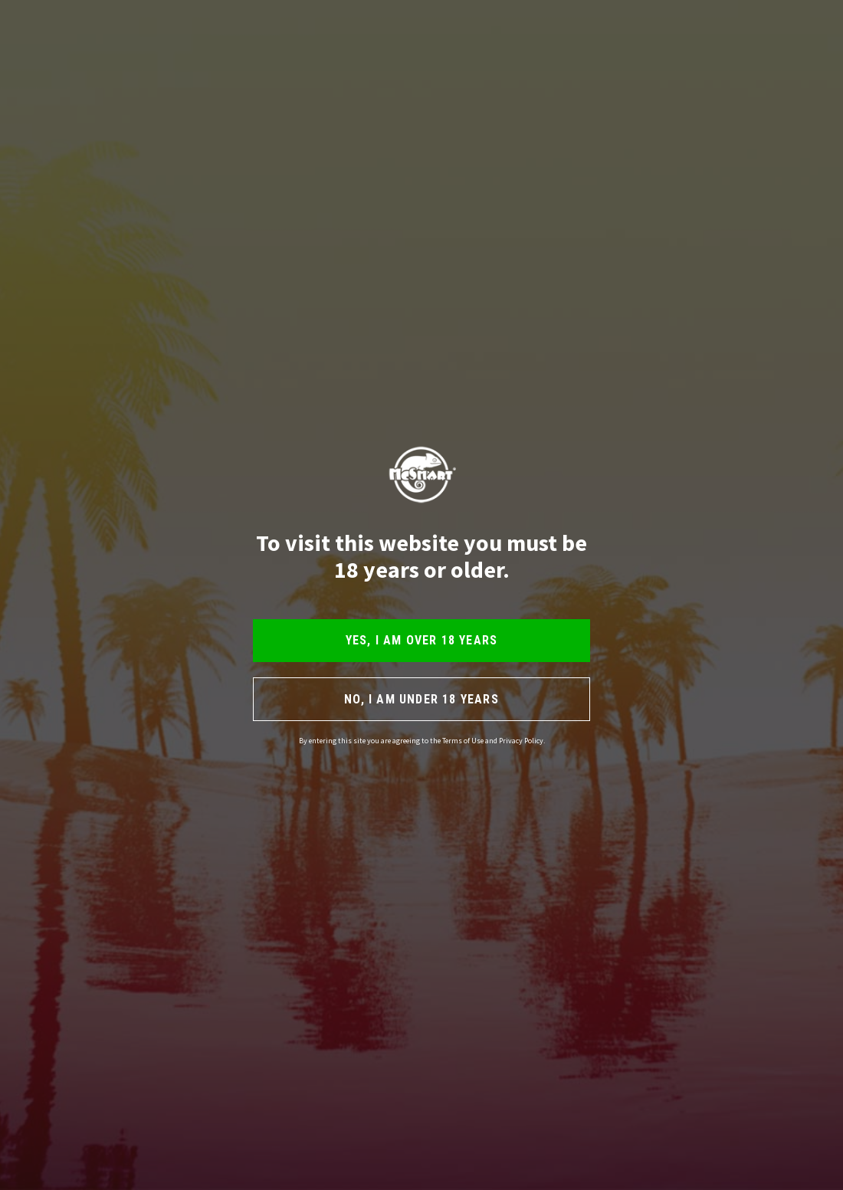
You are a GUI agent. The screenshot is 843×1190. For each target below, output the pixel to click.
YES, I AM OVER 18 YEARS (422, 640)
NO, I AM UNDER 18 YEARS (421, 699)
